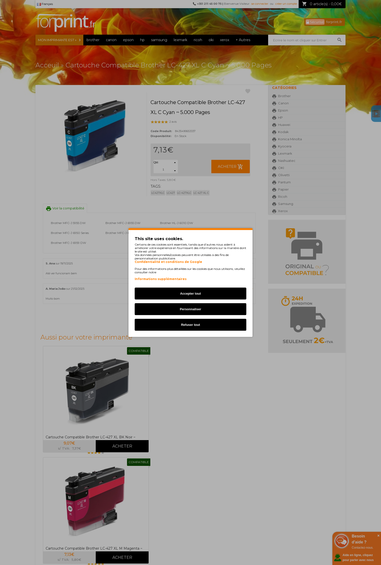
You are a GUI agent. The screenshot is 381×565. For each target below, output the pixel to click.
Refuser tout (190, 325)
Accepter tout (190, 293)
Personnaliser (190, 309)
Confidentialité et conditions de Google (168, 262)
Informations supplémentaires (161, 279)
